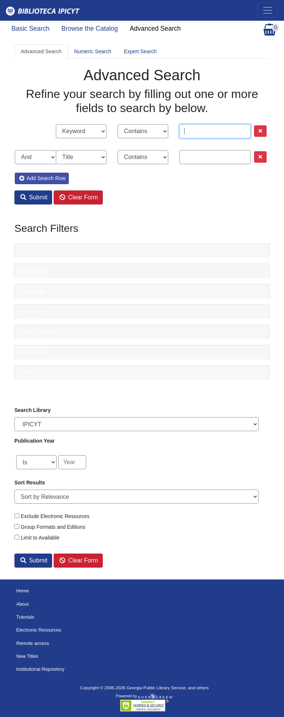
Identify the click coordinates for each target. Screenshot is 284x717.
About (22, 604)
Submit (33, 197)
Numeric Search (92, 51)
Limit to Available (40, 538)
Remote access (32, 643)
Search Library (32, 410)
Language (33, 291)
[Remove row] (260, 131)
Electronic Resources (38, 630)
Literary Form (37, 372)
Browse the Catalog (89, 28)
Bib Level (32, 352)
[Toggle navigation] (267, 10)
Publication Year (34, 441)
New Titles (27, 656)
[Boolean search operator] (35, 157)
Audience (32, 311)
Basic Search (30, 28)
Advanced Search (155, 28)
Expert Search (140, 51)
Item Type (32, 250)
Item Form (33, 271)
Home (22, 590)
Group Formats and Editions (53, 527)
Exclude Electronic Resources (55, 516)
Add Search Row (42, 178)
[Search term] (215, 131)
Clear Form (79, 197)
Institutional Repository (40, 669)
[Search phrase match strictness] (143, 131)
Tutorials (25, 617)
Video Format (37, 332)
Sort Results (29, 483)
